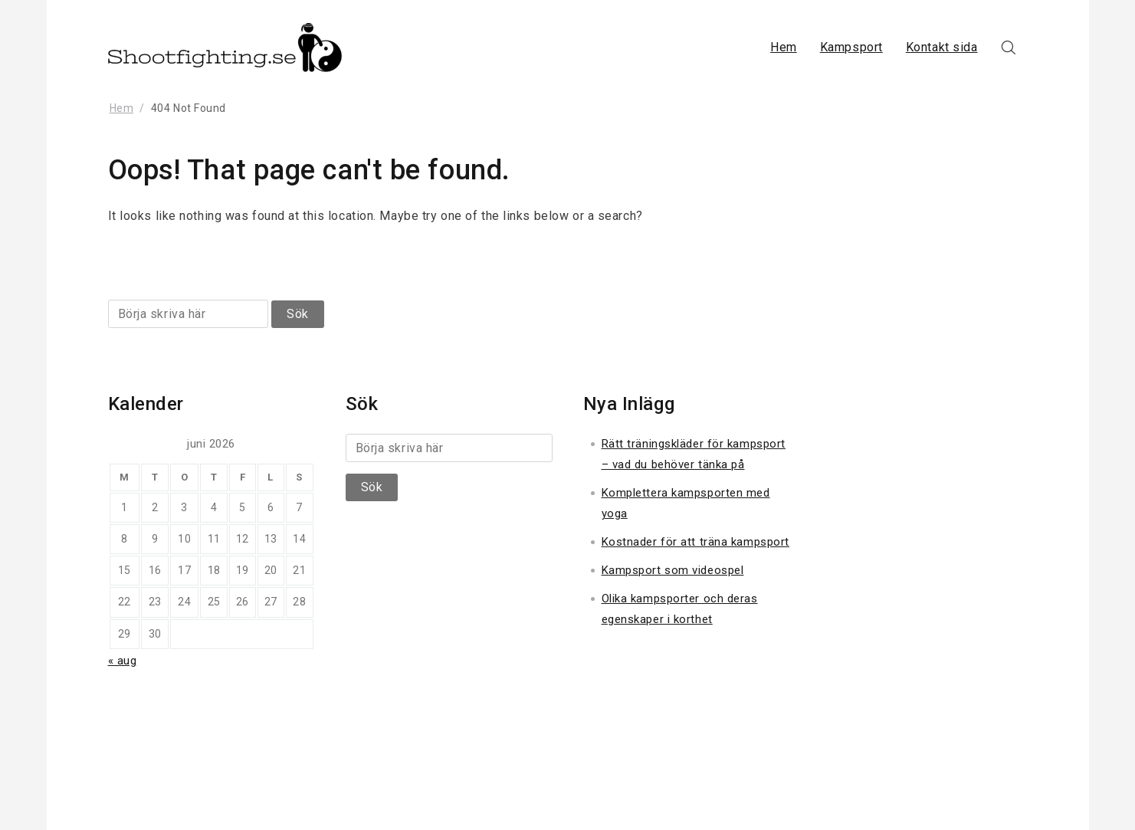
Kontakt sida (942, 47)
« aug (122, 661)
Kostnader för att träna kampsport (695, 542)
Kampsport (851, 47)
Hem (783, 47)
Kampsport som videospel (673, 570)
